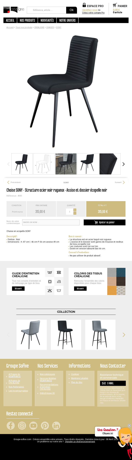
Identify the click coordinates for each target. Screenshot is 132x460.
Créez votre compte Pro (93, 13)
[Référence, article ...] (46, 10)
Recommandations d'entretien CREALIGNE (49, 387)
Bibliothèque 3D (47, 393)
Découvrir (18, 288)
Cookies (75, 374)
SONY (58, 27)
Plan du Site (76, 382)
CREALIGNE (39, 27)
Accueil (10, 20)
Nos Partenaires (16, 387)
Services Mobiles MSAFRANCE (48, 379)
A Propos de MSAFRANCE (15, 375)
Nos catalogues (47, 374)
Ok (72, 10)
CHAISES (50, 27)
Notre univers (67, 20)
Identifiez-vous (89, 10)
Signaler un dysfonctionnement (80, 441)
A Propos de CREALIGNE (14, 382)
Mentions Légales (79, 378)
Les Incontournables (18, 391)
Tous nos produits (24, 27)
